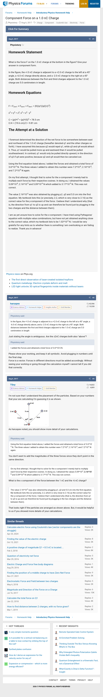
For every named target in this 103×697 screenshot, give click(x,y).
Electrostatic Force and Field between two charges (32, 581)
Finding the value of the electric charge (26, 539)
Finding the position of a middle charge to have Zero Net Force (38, 572)
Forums (54, 4)
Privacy (82, 680)
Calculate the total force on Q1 (22, 598)
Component (49, 23)
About (63, 680)
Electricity (73, 23)
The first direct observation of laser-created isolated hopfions (42, 279)
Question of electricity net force (23, 556)
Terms (72, 680)
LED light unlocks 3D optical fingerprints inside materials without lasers (47, 286)
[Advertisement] (51, 249)
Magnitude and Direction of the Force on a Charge (32, 589)
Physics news (13, 274)
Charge (40, 23)
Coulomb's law (62, 23)
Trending (69, 4)
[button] (47, 4)
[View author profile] (50, 307)
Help (90, 680)
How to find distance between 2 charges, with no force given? (38, 606)
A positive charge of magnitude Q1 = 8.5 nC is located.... (35, 547)
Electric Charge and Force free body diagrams (30, 564)
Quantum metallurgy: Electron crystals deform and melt (39, 283)
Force (82, 23)
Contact (53, 680)
